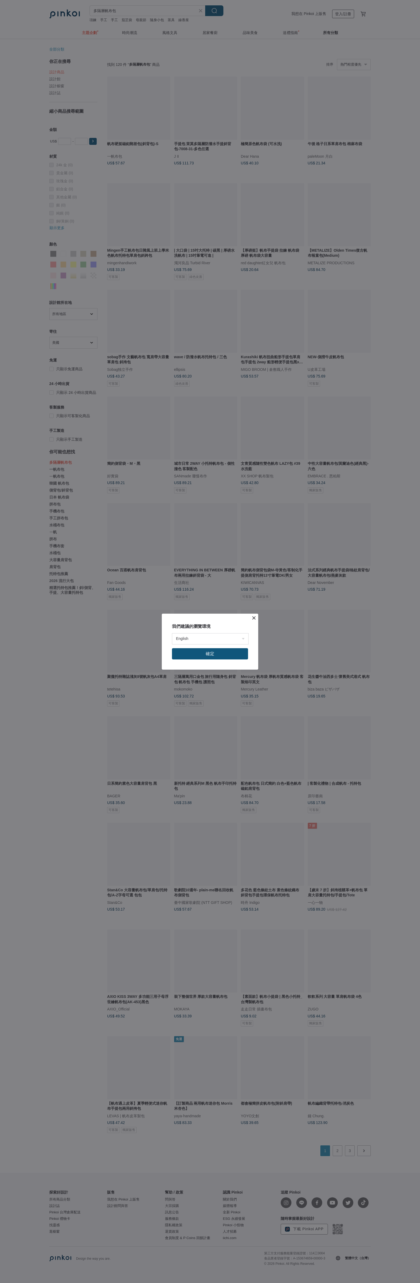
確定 (210, 653)
